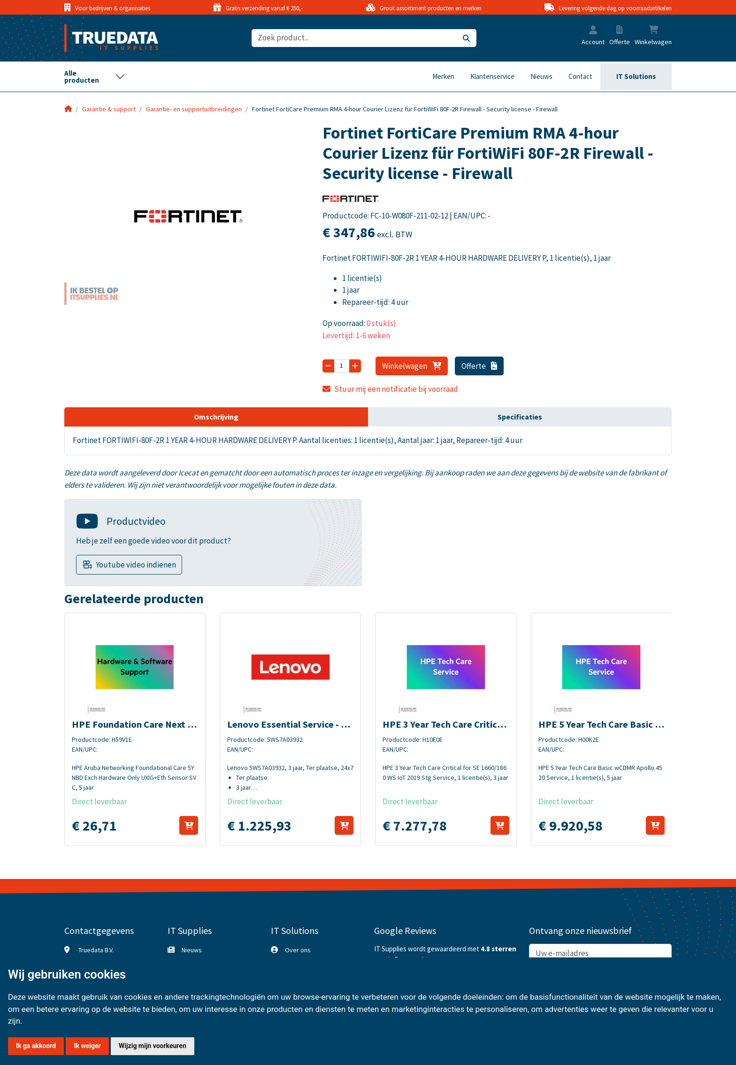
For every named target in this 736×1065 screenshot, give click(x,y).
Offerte (479, 366)
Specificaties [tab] (520, 416)
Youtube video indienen (136, 565)
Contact (580, 76)
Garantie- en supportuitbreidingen (194, 109)
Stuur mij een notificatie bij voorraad (390, 389)
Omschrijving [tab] (216, 416)
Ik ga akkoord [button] (36, 1045)
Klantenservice (492, 76)
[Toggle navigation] (94, 77)
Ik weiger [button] (87, 1045)
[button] (593, 31)
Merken (443, 76)
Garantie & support (109, 109)
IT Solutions (636, 76)
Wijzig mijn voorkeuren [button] (152, 1045)
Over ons (298, 950)
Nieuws (541, 76)
